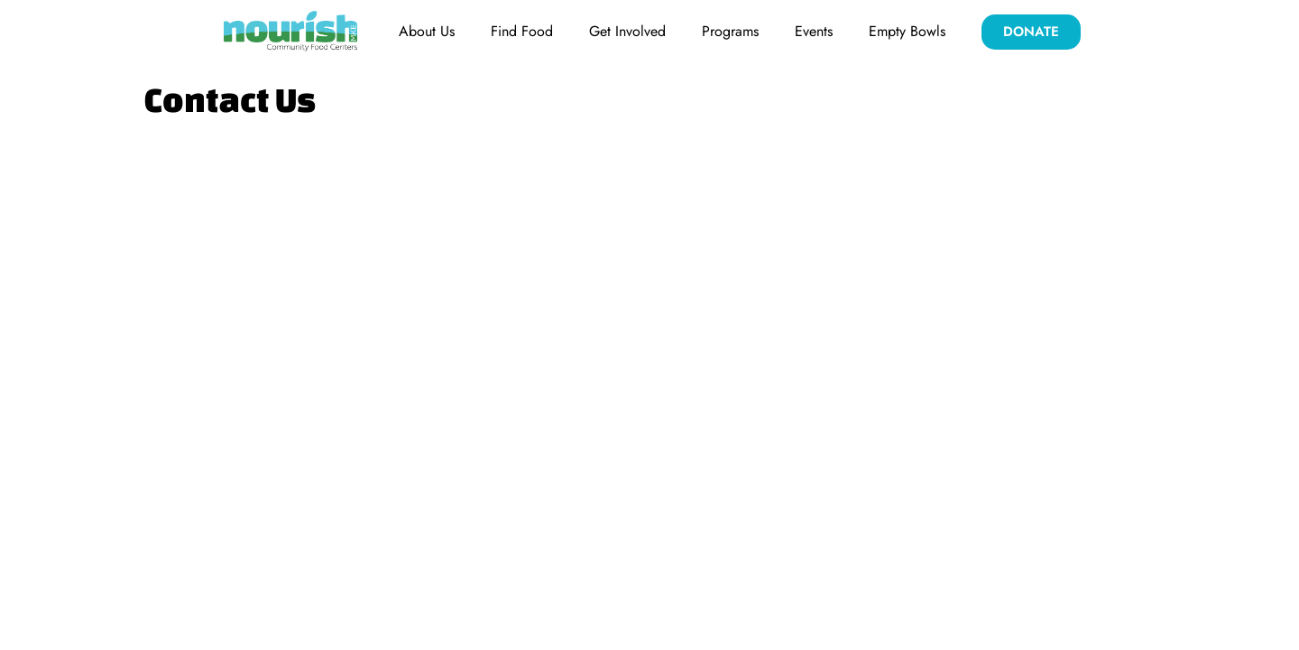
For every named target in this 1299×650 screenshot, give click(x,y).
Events (814, 31)
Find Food (522, 31)
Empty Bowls (907, 31)
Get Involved (627, 31)
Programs (730, 31)
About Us (427, 31)
